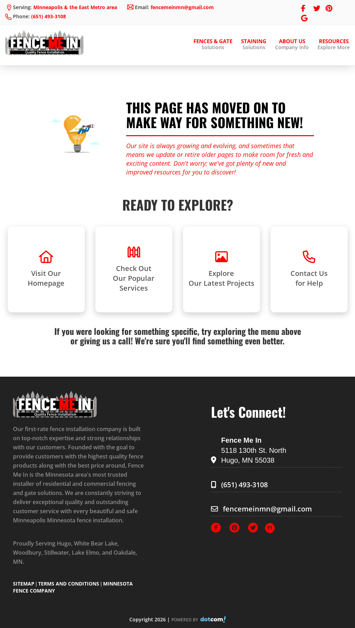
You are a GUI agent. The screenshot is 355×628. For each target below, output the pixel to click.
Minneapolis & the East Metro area (75, 7)
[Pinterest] (238, 527)
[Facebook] (219, 527)
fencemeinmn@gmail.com (182, 7)
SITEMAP (23, 583)
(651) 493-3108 (48, 16)
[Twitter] (256, 527)
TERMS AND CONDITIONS (68, 583)
